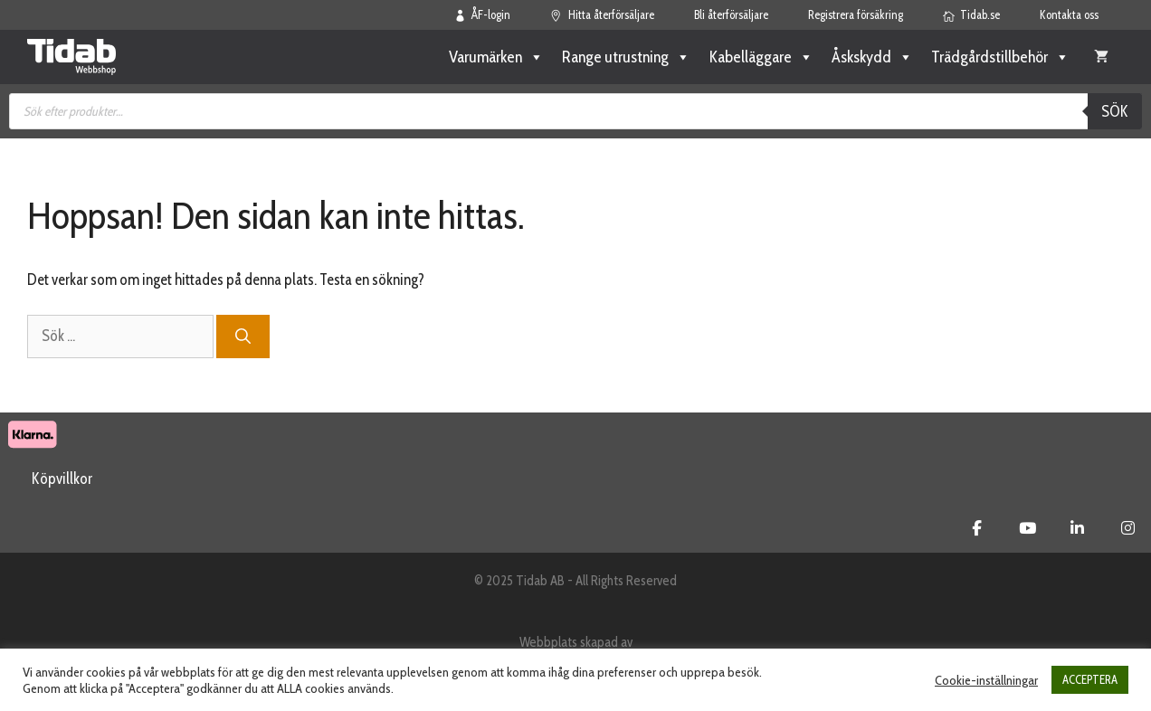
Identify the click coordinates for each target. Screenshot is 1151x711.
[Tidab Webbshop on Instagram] (1128, 528)
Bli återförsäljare (731, 14)
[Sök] (243, 336)
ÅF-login (482, 14)
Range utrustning (626, 57)
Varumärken (496, 57)
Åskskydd (872, 57)
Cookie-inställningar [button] (986, 680)
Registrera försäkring (855, 14)
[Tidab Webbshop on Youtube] (1027, 528)
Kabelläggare (761, 57)
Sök (1114, 111)
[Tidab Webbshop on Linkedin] (1077, 528)
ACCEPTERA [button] (1090, 679)
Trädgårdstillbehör (1000, 57)
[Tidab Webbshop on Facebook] (977, 528)
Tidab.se (972, 14)
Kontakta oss (1069, 14)
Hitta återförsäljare (602, 14)
